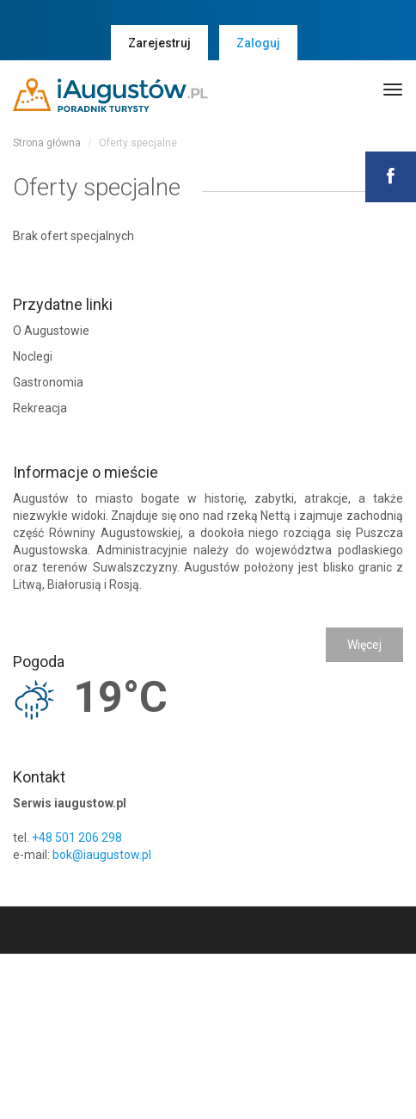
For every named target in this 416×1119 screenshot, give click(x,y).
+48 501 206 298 (77, 837)
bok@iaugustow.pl (101, 855)
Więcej (364, 645)
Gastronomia (48, 382)
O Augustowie (51, 330)
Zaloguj (258, 43)
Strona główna (47, 143)
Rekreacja (40, 408)
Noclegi (32, 356)
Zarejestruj (159, 43)
